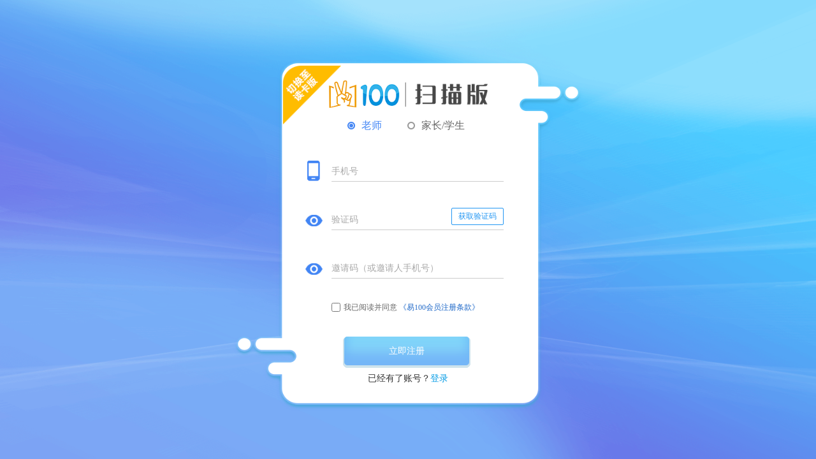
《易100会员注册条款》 (439, 307)
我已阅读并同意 (370, 307)
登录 (439, 378)
